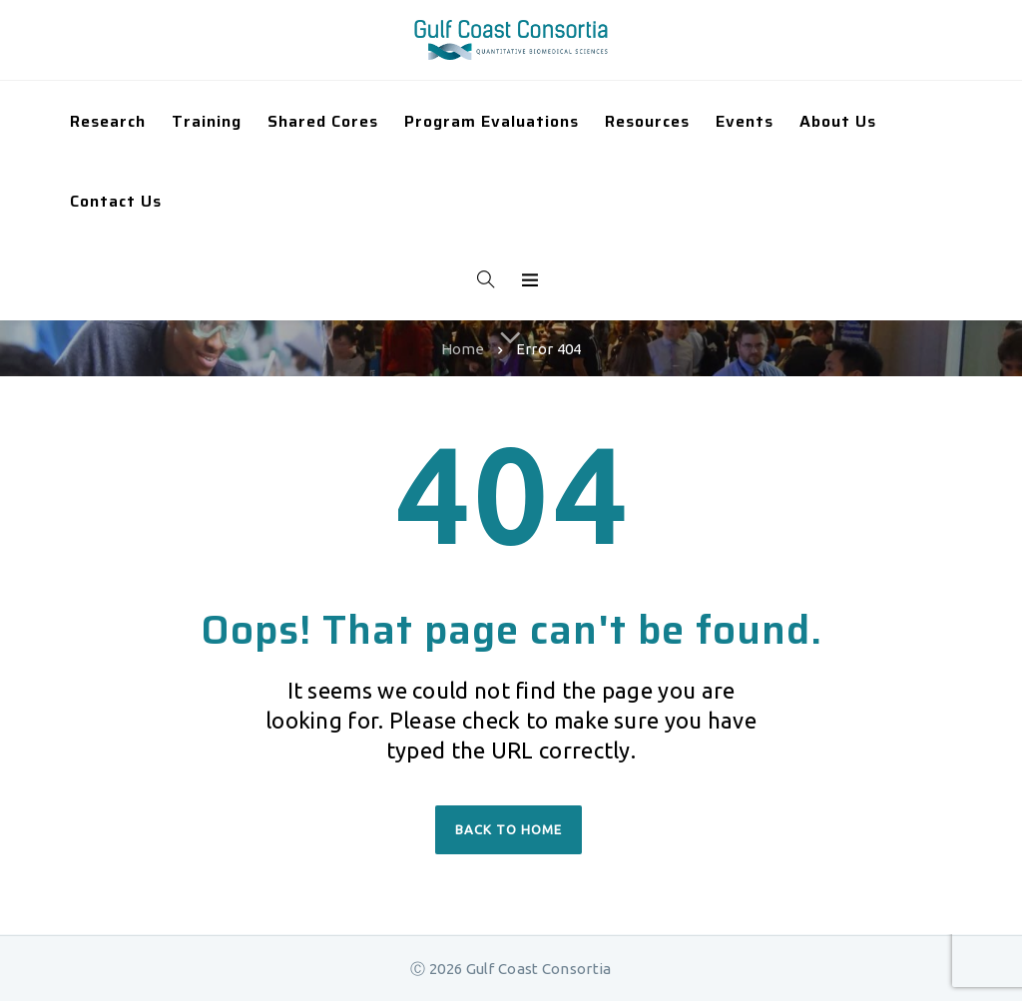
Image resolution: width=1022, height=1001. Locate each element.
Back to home (508, 829)
